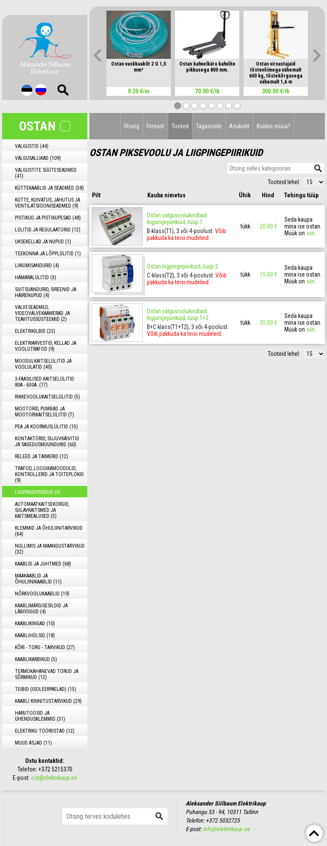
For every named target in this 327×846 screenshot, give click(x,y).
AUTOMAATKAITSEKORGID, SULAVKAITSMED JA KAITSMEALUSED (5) (42, 510)
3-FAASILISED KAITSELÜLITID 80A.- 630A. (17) (44, 382)
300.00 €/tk (276, 91)
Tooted (180, 126)
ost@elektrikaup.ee (54, 777)
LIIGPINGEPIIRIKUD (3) (37, 492)
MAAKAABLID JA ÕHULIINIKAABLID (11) (38, 579)
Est (27, 90)
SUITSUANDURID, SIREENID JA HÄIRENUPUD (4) (45, 292)
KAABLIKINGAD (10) (35, 624)
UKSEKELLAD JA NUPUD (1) (43, 242)
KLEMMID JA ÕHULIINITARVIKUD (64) (49, 531)
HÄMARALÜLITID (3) (35, 277)
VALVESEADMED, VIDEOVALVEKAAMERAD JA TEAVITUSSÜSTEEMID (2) (42, 313)
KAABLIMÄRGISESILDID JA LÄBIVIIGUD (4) (41, 609)
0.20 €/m (138, 91)
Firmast (155, 126)
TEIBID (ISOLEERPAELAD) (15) (45, 689)
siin (310, 233)
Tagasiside (209, 126)
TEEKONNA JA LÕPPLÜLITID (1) (48, 254)
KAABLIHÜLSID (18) (35, 635)
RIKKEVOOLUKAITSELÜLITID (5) (47, 397)
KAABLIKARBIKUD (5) (36, 659)
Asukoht (239, 126)
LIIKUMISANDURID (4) (37, 266)
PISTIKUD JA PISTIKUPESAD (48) (48, 218)
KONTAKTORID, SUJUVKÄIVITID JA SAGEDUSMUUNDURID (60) (47, 442)
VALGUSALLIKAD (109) (38, 158)
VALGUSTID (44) (32, 146)
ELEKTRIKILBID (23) (35, 331)
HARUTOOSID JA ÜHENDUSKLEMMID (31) (40, 716)
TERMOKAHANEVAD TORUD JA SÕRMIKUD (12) (46, 674)
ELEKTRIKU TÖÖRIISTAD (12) (45, 731)
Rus (41, 90)
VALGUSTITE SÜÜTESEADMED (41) (46, 173)
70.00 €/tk (207, 91)
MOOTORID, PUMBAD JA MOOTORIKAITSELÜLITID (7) (44, 412)
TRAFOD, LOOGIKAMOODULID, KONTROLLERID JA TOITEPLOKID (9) (49, 474)
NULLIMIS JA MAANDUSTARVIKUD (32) (50, 549)
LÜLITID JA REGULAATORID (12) (47, 230)
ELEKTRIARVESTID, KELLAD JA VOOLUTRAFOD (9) (45, 346)
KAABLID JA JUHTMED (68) (43, 564)
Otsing (131, 126)
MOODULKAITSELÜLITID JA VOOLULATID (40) (43, 364)
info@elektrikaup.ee (226, 829)
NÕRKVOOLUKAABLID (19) (42, 594)
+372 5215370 (55, 769)
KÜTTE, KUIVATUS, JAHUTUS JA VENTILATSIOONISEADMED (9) (47, 203)
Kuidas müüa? (273, 126)
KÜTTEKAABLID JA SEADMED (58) (49, 188)
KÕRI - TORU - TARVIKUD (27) (45, 647)
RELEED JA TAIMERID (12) (41, 456)
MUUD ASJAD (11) (33, 743)
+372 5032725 (223, 820)
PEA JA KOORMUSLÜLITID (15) (46, 427)
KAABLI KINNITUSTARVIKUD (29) (48, 701)
